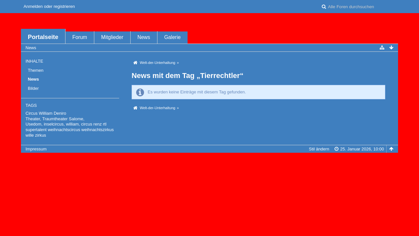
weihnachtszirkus (98, 129)
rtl (104, 124)
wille (30, 135)
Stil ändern (319, 149)
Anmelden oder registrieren (49, 6)
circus (86, 124)
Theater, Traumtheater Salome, (55, 118)
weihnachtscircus (64, 129)
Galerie (172, 37)
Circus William (39, 113)
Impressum (36, 149)
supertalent (36, 129)
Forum (79, 37)
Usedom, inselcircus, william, (53, 124)
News (143, 37)
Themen (36, 70)
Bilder (33, 88)
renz (97, 124)
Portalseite (43, 37)
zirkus (40, 135)
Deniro (60, 113)
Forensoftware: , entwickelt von (209, 159)
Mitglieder (112, 37)
